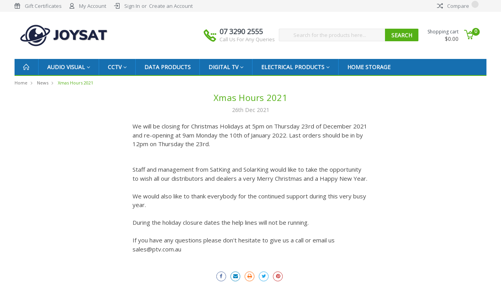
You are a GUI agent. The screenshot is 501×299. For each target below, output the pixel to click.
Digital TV (225, 67)
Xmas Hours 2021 (75, 83)
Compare (458, 6)
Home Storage (368, 67)
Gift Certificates (43, 5)
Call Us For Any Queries (247, 39)
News (42, 83)
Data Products (167, 67)
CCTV (117, 67)
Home (21, 83)
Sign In (132, 5)
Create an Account (171, 5)
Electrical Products (295, 67)
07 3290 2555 (247, 35)
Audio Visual (68, 67)
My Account (92, 5)
